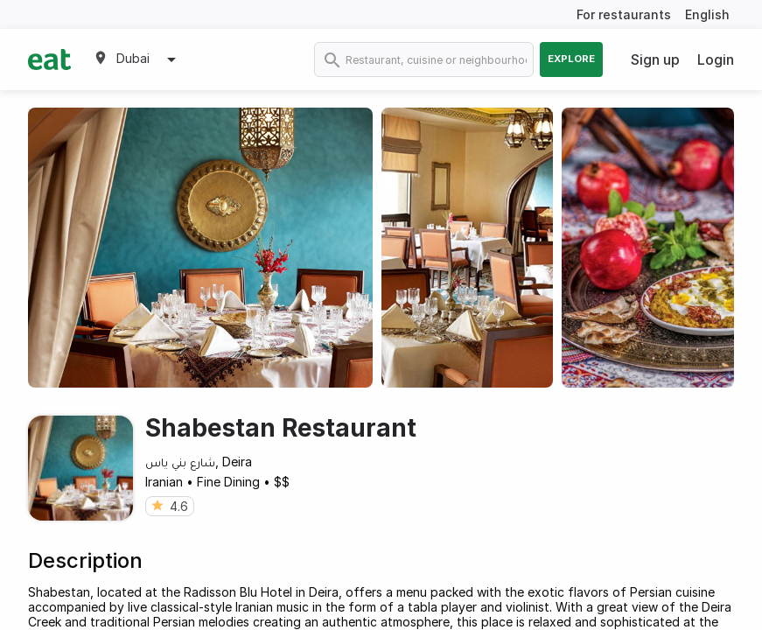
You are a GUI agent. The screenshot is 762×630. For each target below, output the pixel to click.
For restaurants (624, 14)
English (707, 14)
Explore (571, 58)
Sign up (655, 59)
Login (715, 59)
